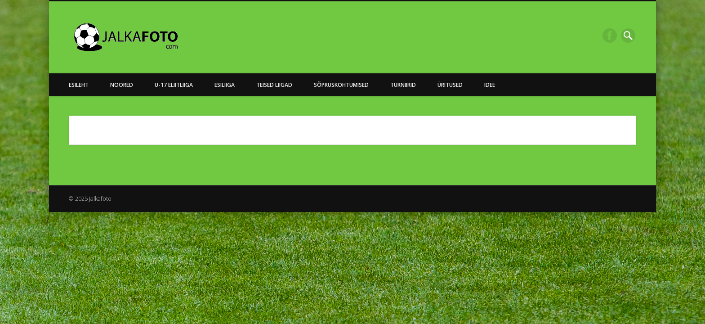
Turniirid (403, 85)
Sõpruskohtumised (341, 85)
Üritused (450, 85)
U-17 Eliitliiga (174, 85)
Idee (489, 85)
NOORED (121, 85)
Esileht (79, 85)
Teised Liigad (274, 85)
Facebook (609, 35)
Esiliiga (224, 85)
